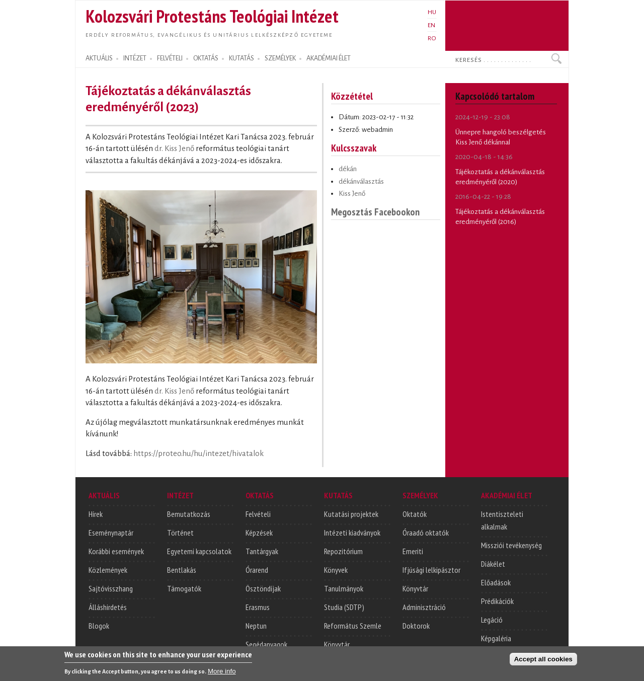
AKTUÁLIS (99, 58)
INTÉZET (134, 58)
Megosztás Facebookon (375, 211)
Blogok (99, 626)
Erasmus (258, 607)
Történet (180, 532)
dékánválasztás (361, 181)
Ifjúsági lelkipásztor (431, 570)
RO (432, 38)
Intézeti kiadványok (352, 532)
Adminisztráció (424, 607)
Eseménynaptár (111, 532)
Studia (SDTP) (344, 607)
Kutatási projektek (351, 514)
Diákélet (493, 564)
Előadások (496, 582)
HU (432, 12)
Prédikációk (497, 601)
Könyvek (336, 570)
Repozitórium (343, 551)
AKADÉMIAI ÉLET (328, 58)
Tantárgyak (262, 551)
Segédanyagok (266, 644)
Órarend (257, 570)
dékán (348, 169)
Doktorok (416, 626)
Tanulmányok (343, 588)
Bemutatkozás (188, 514)
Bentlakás (181, 570)
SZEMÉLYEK (280, 58)
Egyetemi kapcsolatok (199, 551)
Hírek (96, 514)
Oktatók (415, 514)
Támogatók (184, 588)
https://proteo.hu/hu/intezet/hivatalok (198, 453)
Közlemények (108, 570)
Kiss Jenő (352, 193)
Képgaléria (496, 638)
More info (222, 672)
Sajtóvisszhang (111, 588)
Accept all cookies (543, 660)
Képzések (259, 532)
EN (431, 25)
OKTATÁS (205, 58)
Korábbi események (116, 551)
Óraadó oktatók (426, 532)
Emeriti (413, 551)
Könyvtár (337, 644)
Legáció (492, 620)
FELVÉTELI (170, 58)
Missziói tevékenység (511, 545)
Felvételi (258, 514)
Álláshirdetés (108, 607)
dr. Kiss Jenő (174, 148)
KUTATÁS (241, 58)
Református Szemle (352, 626)
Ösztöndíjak (263, 588)
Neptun (256, 626)
